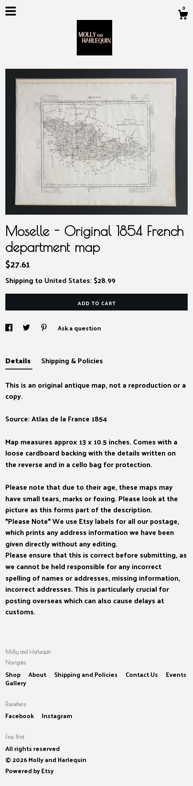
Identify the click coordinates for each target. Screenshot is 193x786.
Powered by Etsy (29, 770)
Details (18, 360)
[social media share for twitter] (27, 328)
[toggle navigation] (10, 11)
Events (176, 674)
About (37, 674)
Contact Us (142, 674)
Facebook (20, 715)
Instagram (57, 715)
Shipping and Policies (86, 674)
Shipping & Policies (72, 360)
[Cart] (183, 15)
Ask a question (79, 328)
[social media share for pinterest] (44, 328)
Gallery (15, 682)
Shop (13, 674)
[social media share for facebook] (9, 328)
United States (67, 280)
